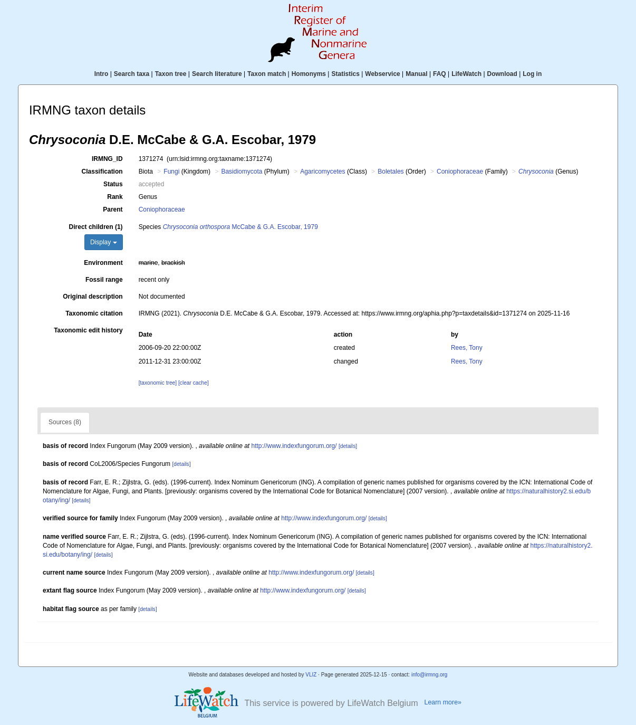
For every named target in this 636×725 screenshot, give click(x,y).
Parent (112, 209)
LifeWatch (466, 74)
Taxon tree (171, 74)
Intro (101, 74)
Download (502, 74)
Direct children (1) (96, 227)
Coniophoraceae (460, 171)
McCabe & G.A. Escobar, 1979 (240, 227)
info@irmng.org (429, 675)
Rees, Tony (467, 347)
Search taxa (131, 74)
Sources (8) (65, 422)
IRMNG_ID (107, 159)
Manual (416, 74)
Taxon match (266, 74)
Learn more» (442, 702)
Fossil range (104, 279)
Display (103, 242)
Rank (114, 197)
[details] (348, 446)
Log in (532, 74)
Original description (92, 296)
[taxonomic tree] (158, 383)
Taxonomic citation (93, 313)
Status (113, 184)
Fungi (171, 171)
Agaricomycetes (322, 171)
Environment (103, 262)
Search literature (217, 74)
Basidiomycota (241, 171)
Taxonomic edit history (88, 330)
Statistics (345, 74)
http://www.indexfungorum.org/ (294, 446)
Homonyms (309, 74)
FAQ (439, 74)
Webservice (382, 74)
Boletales (390, 171)
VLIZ (310, 675)
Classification (102, 171)
